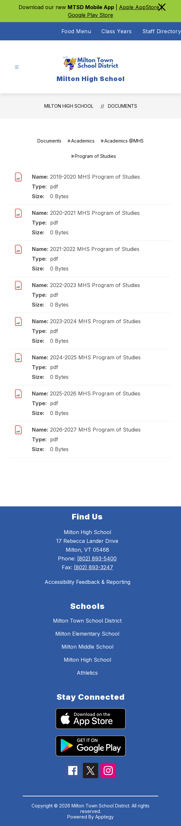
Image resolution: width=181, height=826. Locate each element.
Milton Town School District (87, 620)
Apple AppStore (139, 7)
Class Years (116, 31)
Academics (83, 141)
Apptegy (104, 816)
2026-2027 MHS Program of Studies (95, 429)
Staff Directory (161, 31)
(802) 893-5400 (97, 558)
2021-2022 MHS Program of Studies (94, 249)
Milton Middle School (87, 646)
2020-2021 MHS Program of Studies (95, 213)
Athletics (87, 672)
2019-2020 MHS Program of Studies (95, 176)
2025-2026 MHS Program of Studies (95, 393)
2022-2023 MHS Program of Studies (95, 285)
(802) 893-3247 (93, 567)
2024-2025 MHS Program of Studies (95, 357)
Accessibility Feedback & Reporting (87, 582)
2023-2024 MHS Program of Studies (95, 321)
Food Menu (76, 31)
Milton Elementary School (87, 633)
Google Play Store (90, 15)
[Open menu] (16, 67)
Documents (122, 106)
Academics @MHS (124, 141)
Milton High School (68, 106)
